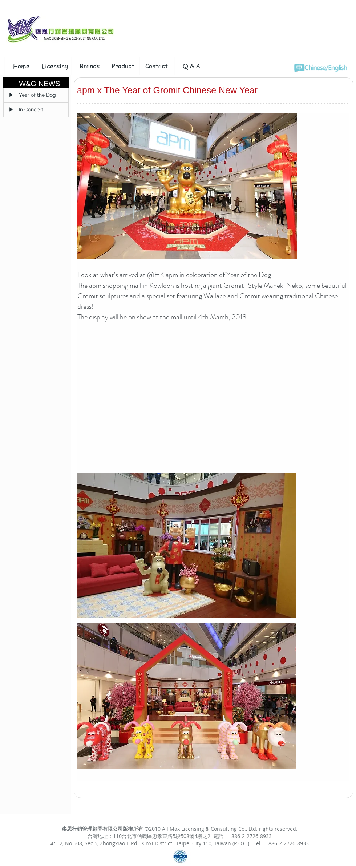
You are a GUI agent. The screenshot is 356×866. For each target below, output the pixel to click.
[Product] (123, 66)
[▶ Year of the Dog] (36, 95)
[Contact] (156, 66)
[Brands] (89, 66)
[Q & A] (191, 66)
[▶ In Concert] (36, 110)
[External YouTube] (169, 400)
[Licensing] (55, 66)
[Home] (21, 66)
